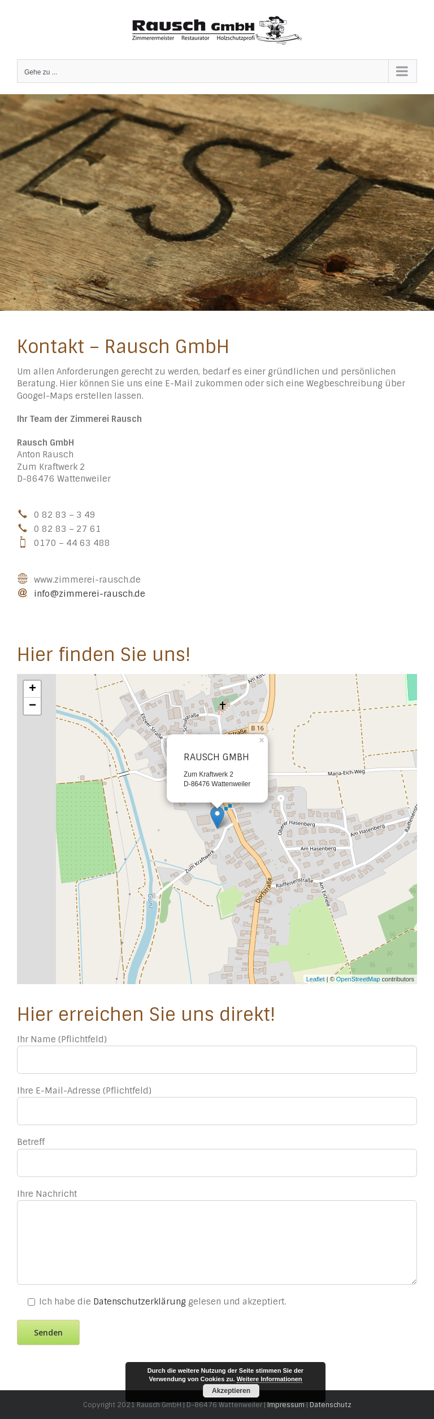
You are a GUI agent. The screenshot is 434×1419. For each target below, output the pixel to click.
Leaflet (315, 979)
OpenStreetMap (358, 979)
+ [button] (32, 689)
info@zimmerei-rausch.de (89, 593)
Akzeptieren (231, 1391)
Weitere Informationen (269, 1379)
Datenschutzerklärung (139, 1301)
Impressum (286, 1404)
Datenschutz (330, 1404)
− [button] (32, 706)
